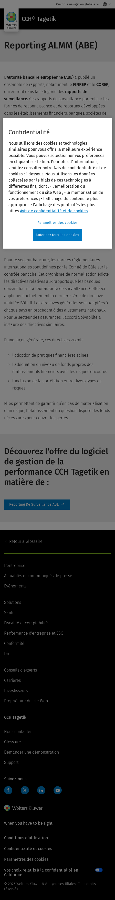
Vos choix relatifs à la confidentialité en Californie (41, 872)
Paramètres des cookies (26, 859)
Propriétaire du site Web (26, 700)
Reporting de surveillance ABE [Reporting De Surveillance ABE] (37, 504)
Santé (9, 612)
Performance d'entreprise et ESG (33, 633)
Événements (15, 586)
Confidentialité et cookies (28, 848)
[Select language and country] (105, 4)
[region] (57, 183)
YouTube (58, 790)
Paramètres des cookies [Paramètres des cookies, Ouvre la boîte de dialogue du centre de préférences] (57, 222)
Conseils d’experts (20, 670)
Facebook (8, 790)
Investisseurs (16, 690)
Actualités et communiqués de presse (38, 575)
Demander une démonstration (31, 752)
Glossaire (26, 541)
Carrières (12, 680)
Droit (8, 653)
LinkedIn (41, 790)
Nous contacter (18, 731)
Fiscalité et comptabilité (26, 623)
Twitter (25, 790)
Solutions (12, 602)
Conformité (14, 643)
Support (11, 762)
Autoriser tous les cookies (57, 235)
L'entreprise (14, 565)
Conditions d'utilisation (26, 837)
